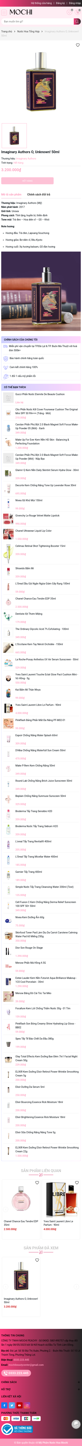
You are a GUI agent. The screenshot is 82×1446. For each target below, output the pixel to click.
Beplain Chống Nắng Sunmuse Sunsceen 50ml (40, 796)
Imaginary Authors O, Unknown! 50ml (21, 1300)
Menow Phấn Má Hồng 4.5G (30, 962)
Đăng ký (60, 3)
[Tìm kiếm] (77, 21)
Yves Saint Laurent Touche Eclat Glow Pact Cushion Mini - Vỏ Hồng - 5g (46, 676)
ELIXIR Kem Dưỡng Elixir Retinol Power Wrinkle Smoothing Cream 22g (47, 1149)
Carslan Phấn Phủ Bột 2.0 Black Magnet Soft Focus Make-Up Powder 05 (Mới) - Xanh (46, 426)
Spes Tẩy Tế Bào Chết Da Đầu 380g (34, 1038)
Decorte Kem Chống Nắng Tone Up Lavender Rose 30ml (45, 485)
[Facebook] (4, 1405)
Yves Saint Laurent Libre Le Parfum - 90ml (38, 705)
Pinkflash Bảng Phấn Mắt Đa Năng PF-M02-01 (40, 720)
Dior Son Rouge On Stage (29, 947)
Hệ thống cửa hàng (41, 3)
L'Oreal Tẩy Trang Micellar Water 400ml (36, 856)
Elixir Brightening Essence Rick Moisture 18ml (40, 1117)
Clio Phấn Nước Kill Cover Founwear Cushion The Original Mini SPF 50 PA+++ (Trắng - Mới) (46, 411)
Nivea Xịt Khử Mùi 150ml (28, 500)
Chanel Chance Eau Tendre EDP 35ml (35, 598)
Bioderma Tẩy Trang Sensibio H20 (33, 811)
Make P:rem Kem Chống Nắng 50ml (35, 765)
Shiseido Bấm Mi (24, 568)
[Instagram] (27, 1405)
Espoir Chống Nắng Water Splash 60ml (36, 735)
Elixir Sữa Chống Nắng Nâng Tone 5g (35, 1132)
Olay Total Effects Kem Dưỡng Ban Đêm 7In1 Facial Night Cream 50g (46, 1058)
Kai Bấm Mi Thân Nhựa (27, 689)
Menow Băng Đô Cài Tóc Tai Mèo (33, 993)
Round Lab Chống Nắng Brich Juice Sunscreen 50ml (43, 780)
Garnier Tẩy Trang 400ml (28, 871)
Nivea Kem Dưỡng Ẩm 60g (29, 917)
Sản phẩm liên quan (41, 1171)
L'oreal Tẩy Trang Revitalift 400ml (33, 841)
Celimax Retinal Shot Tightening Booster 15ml (40, 546)
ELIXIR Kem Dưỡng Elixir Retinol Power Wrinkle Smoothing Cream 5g (47, 1073)
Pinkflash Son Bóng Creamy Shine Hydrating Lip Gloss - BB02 (45, 1025)
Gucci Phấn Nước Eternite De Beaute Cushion (40, 394)
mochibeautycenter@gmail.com (26, 1364)
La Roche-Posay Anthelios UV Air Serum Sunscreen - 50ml (46, 659)
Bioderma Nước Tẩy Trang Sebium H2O (36, 826)
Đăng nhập (75, 3)
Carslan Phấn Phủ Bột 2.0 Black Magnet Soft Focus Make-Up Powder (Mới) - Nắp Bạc (46, 457)
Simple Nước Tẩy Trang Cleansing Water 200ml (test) (44, 887)
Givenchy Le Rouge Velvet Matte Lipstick (37, 515)
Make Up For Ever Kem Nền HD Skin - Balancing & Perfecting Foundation (42, 441)
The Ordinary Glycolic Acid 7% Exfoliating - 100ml (42, 629)
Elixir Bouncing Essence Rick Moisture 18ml (39, 1102)
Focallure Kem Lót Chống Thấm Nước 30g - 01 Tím (42, 1008)
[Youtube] (19, 1405)
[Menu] (4, 12)
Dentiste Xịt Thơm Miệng (28, 613)
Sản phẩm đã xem (41, 1248)
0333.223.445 (21, 1359)
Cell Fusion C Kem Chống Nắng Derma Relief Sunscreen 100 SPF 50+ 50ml (45, 904)
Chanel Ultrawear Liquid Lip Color (33, 530)
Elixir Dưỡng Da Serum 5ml (30, 1087)
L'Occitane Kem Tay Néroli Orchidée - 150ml (39, 644)
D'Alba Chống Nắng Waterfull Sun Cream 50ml (40, 750)
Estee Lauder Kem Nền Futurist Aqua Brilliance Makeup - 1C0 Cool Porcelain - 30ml (46, 980)
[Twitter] (12, 1405)
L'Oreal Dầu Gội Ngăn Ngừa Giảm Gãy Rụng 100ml (42, 583)
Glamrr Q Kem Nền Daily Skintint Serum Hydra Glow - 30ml (47, 470)
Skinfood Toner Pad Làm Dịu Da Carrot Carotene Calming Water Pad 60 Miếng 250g (46, 934)
